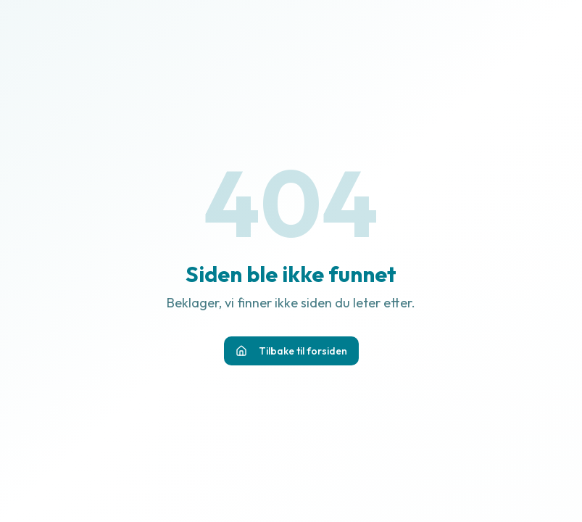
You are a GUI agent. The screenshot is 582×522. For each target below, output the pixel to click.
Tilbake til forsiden (291, 350)
